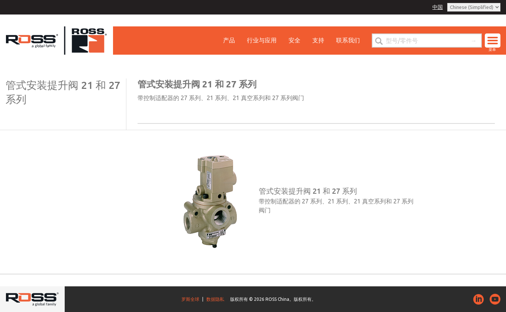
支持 (318, 40)
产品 (229, 40)
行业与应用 (262, 40)
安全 (294, 40)
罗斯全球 (190, 299)
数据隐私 (215, 299)
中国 (437, 7)
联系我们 (348, 40)
